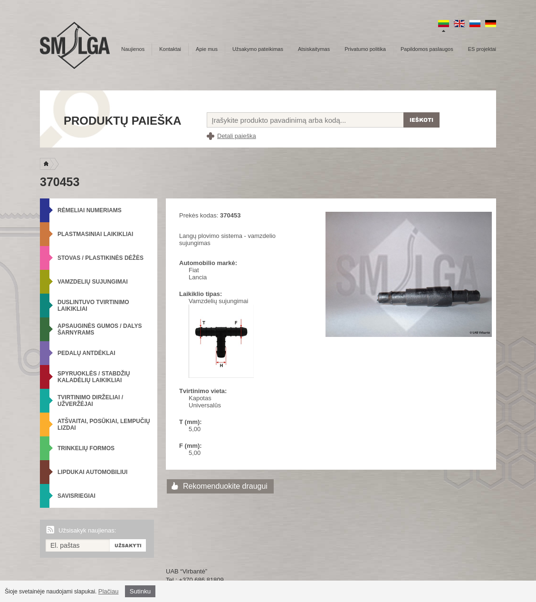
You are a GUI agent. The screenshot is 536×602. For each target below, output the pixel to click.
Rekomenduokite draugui (225, 486)
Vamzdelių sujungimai (92, 281)
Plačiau (108, 591)
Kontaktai (170, 49)
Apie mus (207, 49)
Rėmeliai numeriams (89, 210)
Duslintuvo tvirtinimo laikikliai (93, 305)
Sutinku (140, 591)
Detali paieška (236, 135)
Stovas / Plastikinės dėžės (100, 258)
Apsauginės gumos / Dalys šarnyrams (99, 329)
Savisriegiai (76, 496)
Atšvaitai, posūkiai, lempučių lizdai (103, 424)
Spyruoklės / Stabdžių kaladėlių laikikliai (93, 377)
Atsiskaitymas (314, 49)
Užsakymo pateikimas (257, 49)
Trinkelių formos (86, 448)
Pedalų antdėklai (86, 353)
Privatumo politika (365, 49)
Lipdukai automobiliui (92, 472)
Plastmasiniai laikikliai (95, 234)
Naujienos (132, 49)
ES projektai (482, 49)
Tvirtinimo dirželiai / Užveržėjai (90, 400)
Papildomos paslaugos (427, 49)
